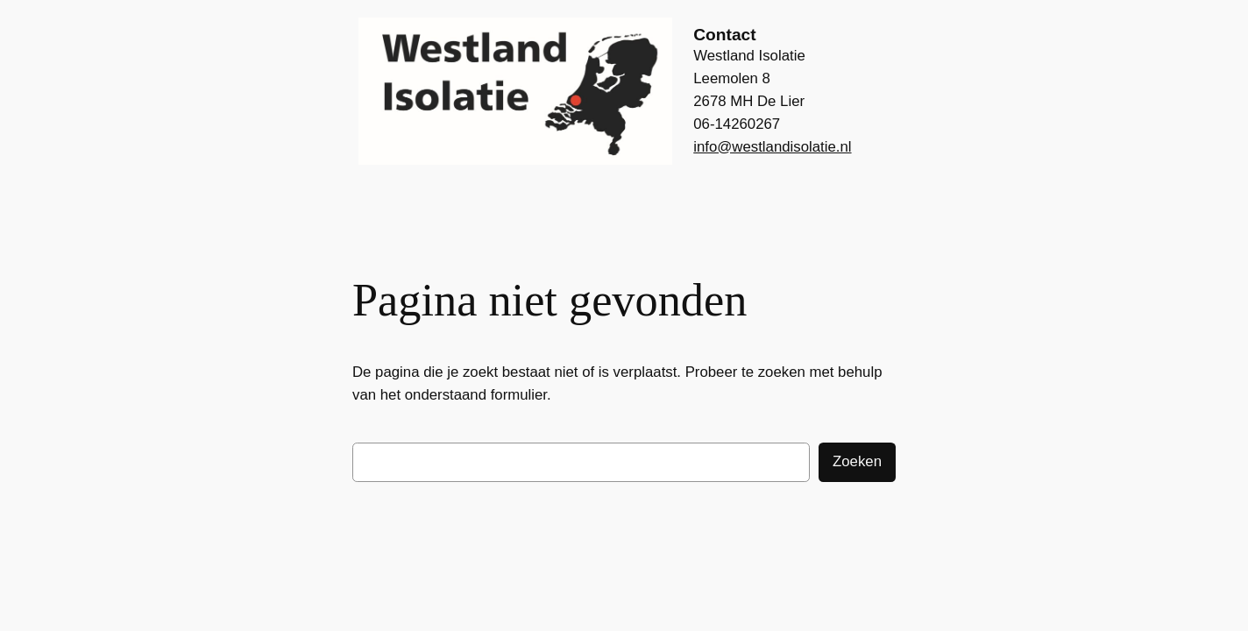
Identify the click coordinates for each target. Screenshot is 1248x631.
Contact (724, 34)
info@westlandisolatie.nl (772, 146)
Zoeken (857, 461)
